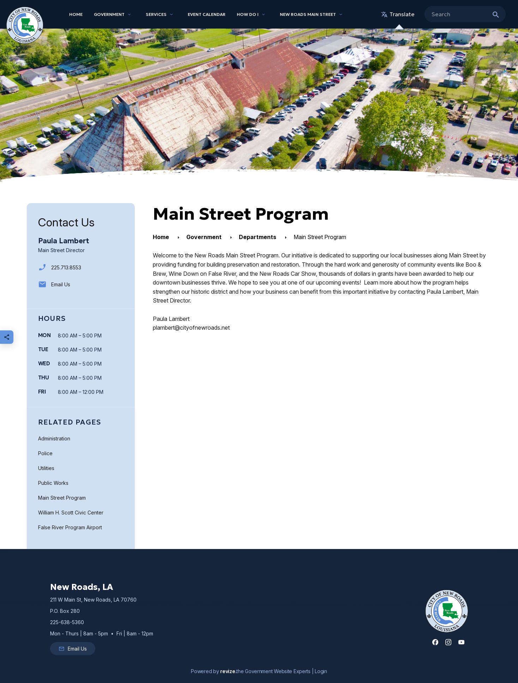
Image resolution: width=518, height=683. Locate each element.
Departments (257, 236)
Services (156, 14)
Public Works (53, 483)
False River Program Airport (70, 527)
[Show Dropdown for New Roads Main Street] (340, 14)
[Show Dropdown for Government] (129, 14)
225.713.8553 (59, 267)
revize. (228, 671)
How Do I (248, 14)
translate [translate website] (398, 14)
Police (45, 453)
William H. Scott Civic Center (70, 513)
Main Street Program (62, 498)
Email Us (54, 284)
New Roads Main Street (308, 14)
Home (76, 14)
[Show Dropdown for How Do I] (263, 14)
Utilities (46, 468)
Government (109, 14)
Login (321, 671)
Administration (54, 438)
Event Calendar (206, 14)
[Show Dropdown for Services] (171, 14)
